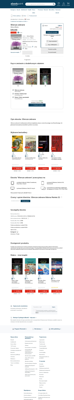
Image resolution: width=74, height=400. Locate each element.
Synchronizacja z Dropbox (31, 363)
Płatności (41, 376)
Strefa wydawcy (27, 395)
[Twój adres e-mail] (41, 307)
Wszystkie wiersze (16, 157)
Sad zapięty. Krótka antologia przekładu (56, 158)
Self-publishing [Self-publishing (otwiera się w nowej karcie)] (55, 329)
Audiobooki (24, 9)
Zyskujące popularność (16, 350)
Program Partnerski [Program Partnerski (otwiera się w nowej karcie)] (20, 329)
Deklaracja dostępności (44, 370)
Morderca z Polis (55, 280)
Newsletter (42, 354)
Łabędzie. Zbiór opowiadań (29, 281)
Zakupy (26, 345)
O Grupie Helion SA (42, 393)
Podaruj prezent (33, 15)
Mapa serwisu (42, 383)
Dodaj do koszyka (52, 32)
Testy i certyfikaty (15, 363)
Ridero (31, 37)
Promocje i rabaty (15, 348)
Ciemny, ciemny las (42, 157)
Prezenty (41, 350)
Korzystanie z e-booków (30, 347)
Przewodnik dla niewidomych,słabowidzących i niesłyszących (29, 351)
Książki (29, 9)
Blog (12, 365)
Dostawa (41, 374)
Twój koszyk (42, 344)
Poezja (17, 234)
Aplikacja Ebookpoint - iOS (31, 369)
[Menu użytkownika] (64, 4)
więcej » (37, 312)
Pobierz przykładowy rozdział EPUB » (19, 225)
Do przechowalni (52, 52)
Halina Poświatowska (16, 159)
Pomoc (29, 192)
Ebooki (18, 9)
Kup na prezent (53, 41)
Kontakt (41, 364)
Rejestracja (42, 342)
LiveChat (41, 385)
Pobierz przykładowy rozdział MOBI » (19, 227)
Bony (25, 15)
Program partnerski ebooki (30, 397)
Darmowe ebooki (58, 11)
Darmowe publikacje (15, 354)
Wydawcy (13, 358)
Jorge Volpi (40, 159)
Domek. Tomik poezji (20, 93)
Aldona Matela (30, 36)
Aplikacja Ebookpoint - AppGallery (30, 371)
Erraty (40, 378)
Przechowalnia (42, 346)
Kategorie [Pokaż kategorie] (13, 9)
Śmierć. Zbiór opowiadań (22, 97)
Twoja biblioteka (43, 348)
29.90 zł (44, 168)
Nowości (46, 9)
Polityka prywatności (44, 368)
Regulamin (41, 366)
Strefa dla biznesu (28, 393)
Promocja (13, 32)
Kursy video (33, 11)
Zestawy (13, 356)
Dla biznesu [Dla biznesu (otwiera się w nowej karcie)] (37, 329)
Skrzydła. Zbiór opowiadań (42, 281)
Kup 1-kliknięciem (52, 44)
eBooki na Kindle (29, 361)
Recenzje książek (43, 380)
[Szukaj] (54, 4)
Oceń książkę (42, 352)
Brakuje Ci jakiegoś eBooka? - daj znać (24, 317)
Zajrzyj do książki (15, 52)
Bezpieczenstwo (29, 343)
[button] (62, 144)
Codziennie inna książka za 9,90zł (19, 21)
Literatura (13, 234)
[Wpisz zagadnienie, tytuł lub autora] (38, 4)
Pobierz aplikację (17, 15)
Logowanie (41, 339)
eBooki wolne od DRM (30, 355)
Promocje (40, 9)
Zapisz (53, 307)
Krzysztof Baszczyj (18, 95)
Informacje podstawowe (30, 341)
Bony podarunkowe (15, 360)
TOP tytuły (13, 346)
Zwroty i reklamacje (43, 372)
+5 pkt (20, 32)
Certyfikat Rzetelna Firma (44, 395)
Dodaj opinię (25, 201)
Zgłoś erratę (13, 229)
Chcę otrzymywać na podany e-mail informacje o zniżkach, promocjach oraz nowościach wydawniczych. (45, 311)
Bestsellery (52, 9)
